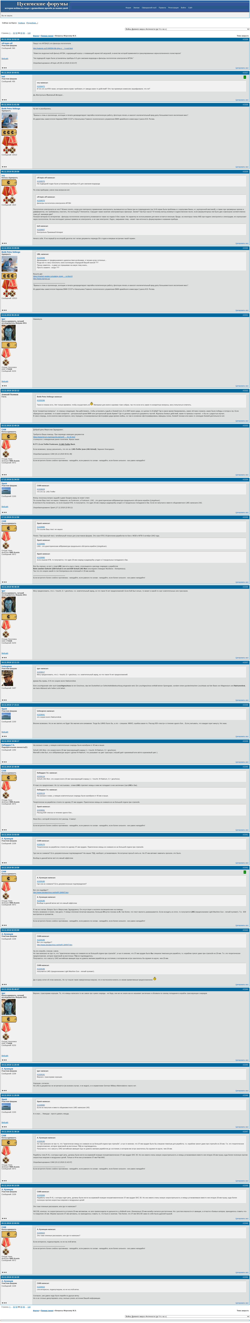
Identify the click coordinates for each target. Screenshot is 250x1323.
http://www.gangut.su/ (41, 279)
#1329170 (41, 844)
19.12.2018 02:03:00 (10, 930)
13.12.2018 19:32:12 (10, 391)
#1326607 (41, 230)
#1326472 (41, 86)
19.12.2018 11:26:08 (10, 1095)
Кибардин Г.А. (8, 745)
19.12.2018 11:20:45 (10, 1065)
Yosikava (21, 23)
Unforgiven (7, 666)
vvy (3, 175)
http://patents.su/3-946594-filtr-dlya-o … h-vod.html (53, 48)
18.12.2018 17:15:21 (10, 705)
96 (24, 33)
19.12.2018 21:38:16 (10, 1132)
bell (3, 77)
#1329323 (41, 1233)
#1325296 (41, 400)
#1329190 (41, 1141)
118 (29, 33)
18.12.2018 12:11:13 (10, 662)
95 (21, 33)
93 (16, 33)
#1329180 (41, 881)
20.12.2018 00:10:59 (10, 1185)
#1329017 (41, 672)
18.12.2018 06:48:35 (10, 587)
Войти (183, 8)
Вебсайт (5, 58)
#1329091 (41, 810)
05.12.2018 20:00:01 (10, 73)
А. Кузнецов (7, 839)
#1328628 (41, 489)
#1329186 (41, 940)
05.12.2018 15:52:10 (10, 39)
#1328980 (41, 527)
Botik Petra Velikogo (11, 109)
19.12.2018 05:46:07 (10, 989)
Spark (4, 483)
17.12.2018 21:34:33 (10, 479)
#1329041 (41, 715)
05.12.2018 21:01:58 (10, 105)
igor (3, 319)
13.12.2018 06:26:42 (10, 315)
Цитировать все (242, 68)
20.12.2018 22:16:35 (10, 1277)
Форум (128, 8)
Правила (162, 8)
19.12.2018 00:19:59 (10, 868)
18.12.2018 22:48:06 (10, 767)
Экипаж (136, 8)
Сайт (190, 8)
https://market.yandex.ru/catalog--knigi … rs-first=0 (53, 276)
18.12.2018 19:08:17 (10, 741)
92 (14, 33)
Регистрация (173, 8)
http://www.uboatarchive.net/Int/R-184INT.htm (50, 892)
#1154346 (41, 258)
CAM (4, 429)
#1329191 (41, 1075)
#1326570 (41, 181)
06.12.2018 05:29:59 (10, 172)
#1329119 (41, 776)
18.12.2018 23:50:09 (10, 835)
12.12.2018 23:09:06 (10, 248)
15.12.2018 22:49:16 (10, 426)
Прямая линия (47, 36)
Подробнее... (32, 23)
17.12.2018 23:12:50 (10, 517)
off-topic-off (7, 43)
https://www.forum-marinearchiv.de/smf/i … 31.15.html (54, 437)
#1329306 (41, 1195)
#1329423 (41, 1287)
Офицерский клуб (149, 8)
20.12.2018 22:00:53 (10, 1223)
